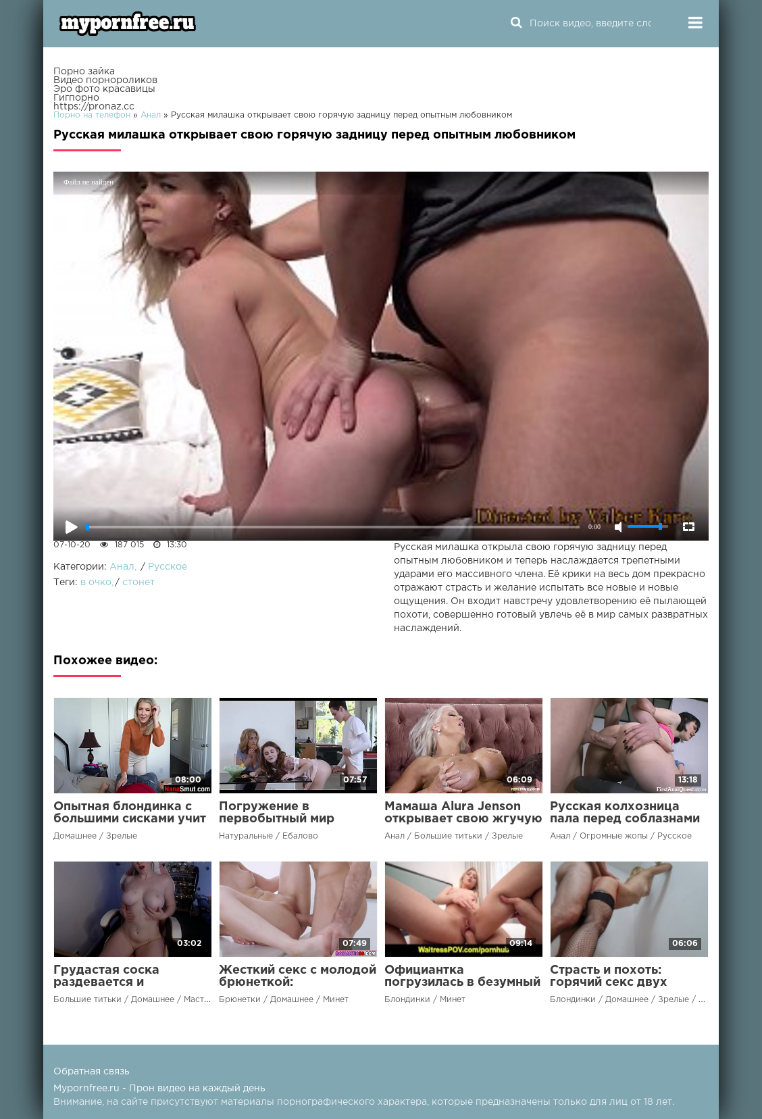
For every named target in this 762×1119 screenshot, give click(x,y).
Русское (167, 567)
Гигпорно (76, 98)
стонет (138, 582)
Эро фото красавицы (104, 89)
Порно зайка (84, 72)
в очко (95, 582)
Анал (121, 567)
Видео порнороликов (105, 80)
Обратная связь (91, 1072)
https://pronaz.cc (93, 107)
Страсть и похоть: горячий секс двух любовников (608, 982)
